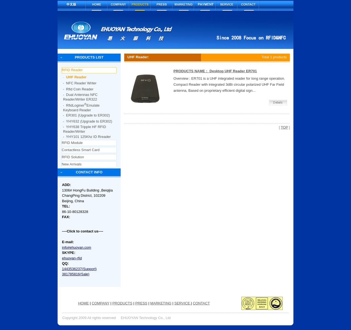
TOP (284, 127)
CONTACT (201, 303)
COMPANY (100, 303)
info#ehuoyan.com (76, 247)
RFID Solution (73, 157)
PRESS (141, 303)
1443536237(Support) (79, 269)
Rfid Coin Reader (80, 89)
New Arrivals (71, 164)
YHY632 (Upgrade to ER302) (89, 121)
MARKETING (160, 303)
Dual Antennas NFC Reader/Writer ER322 (80, 97)
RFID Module (72, 143)
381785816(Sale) (75, 274)
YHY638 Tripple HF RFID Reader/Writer (84, 129)
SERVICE (182, 303)
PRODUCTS (122, 303)
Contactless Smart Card (81, 150)
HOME (83, 303)
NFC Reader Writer (81, 83)
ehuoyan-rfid (72, 258)
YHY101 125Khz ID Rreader (88, 137)
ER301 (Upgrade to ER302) (88, 115)
